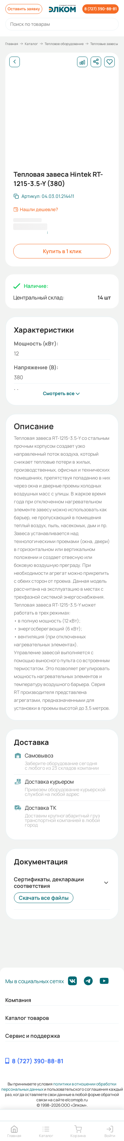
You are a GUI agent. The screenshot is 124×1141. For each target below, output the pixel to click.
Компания (18, 1000)
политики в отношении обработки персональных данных (59, 1086)
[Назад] (14, 62)
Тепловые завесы (104, 44)
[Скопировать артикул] (44, 196)
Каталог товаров (27, 1018)
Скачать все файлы (43, 897)
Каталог (31, 44)
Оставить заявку (24, 9)
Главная (11, 44)
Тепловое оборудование (64, 44)
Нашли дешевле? (35, 209)
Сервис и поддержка (32, 1035)
